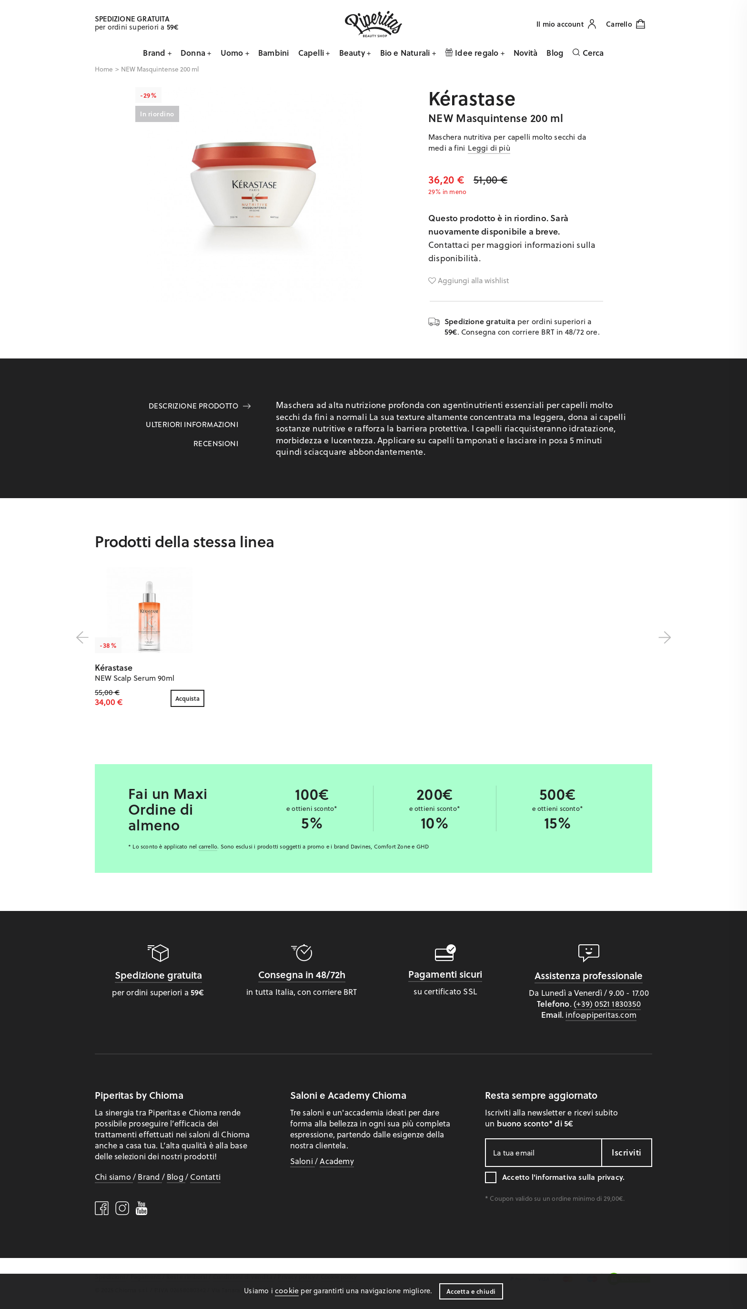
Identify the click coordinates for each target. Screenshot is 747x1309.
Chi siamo (114, 1176)
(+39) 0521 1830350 (607, 1003)
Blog (554, 52)
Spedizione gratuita (158, 975)
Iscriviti (627, 1152)
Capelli (312, 52)
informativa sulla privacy (579, 1176)
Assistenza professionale (589, 975)
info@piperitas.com (600, 1014)
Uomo (233, 52)
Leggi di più (489, 147)
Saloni (302, 1160)
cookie (287, 1290)
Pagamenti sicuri (445, 974)
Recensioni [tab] (215, 444)
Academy (336, 1160)
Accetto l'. (563, 1177)
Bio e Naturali (406, 52)
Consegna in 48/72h (301, 974)
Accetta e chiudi (471, 1291)
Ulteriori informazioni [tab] (192, 424)
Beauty (353, 52)
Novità (525, 52)
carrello (208, 846)
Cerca (588, 52)
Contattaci (448, 244)
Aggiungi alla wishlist (468, 280)
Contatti (205, 1176)
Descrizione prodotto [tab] (193, 406)
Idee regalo (473, 52)
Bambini (273, 52)
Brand (155, 52)
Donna (194, 52)
